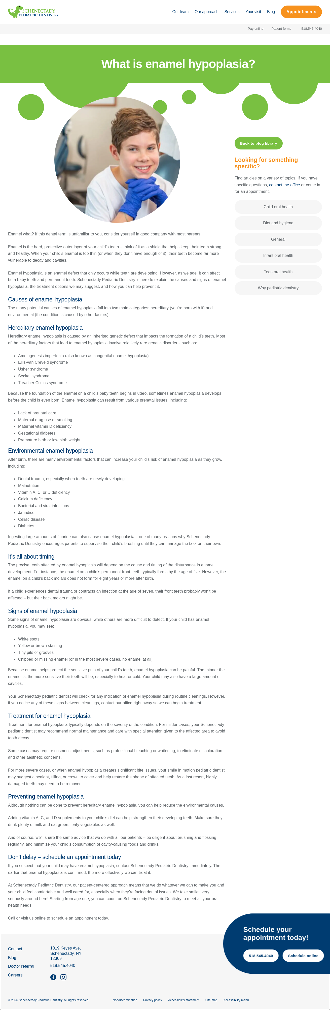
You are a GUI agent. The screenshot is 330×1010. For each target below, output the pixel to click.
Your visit (253, 12)
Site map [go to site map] (211, 1000)
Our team (180, 12)
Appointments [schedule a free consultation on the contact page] (301, 12)
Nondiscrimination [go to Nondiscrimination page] (125, 1000)
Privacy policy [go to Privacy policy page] (152, 1000)
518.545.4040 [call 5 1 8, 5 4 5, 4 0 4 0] (301, 956)
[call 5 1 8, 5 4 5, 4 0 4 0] (310, 29)
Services (232, 12)
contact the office (284, 185)
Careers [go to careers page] (15, 975)
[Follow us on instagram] (63, 977)
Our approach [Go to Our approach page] (206, 12)
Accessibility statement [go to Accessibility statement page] (183, 1000)
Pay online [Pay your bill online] (255, 28)
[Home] (33, 12)
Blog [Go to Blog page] (271, 12)
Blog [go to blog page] (12, 958)
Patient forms (281, 28)
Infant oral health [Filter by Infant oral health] (278, 255)
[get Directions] (66, 953)
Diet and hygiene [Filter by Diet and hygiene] (278, 223)
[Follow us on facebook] (53, 977)
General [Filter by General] (278, 239)
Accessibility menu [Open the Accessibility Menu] (236, 1000)
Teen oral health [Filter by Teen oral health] (278, 272)
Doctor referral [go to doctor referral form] (21, 966)
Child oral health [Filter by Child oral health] (278, 207)
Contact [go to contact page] (15, 949)
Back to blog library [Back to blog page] (258, 143)
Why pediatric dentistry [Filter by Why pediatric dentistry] (278, 288)
